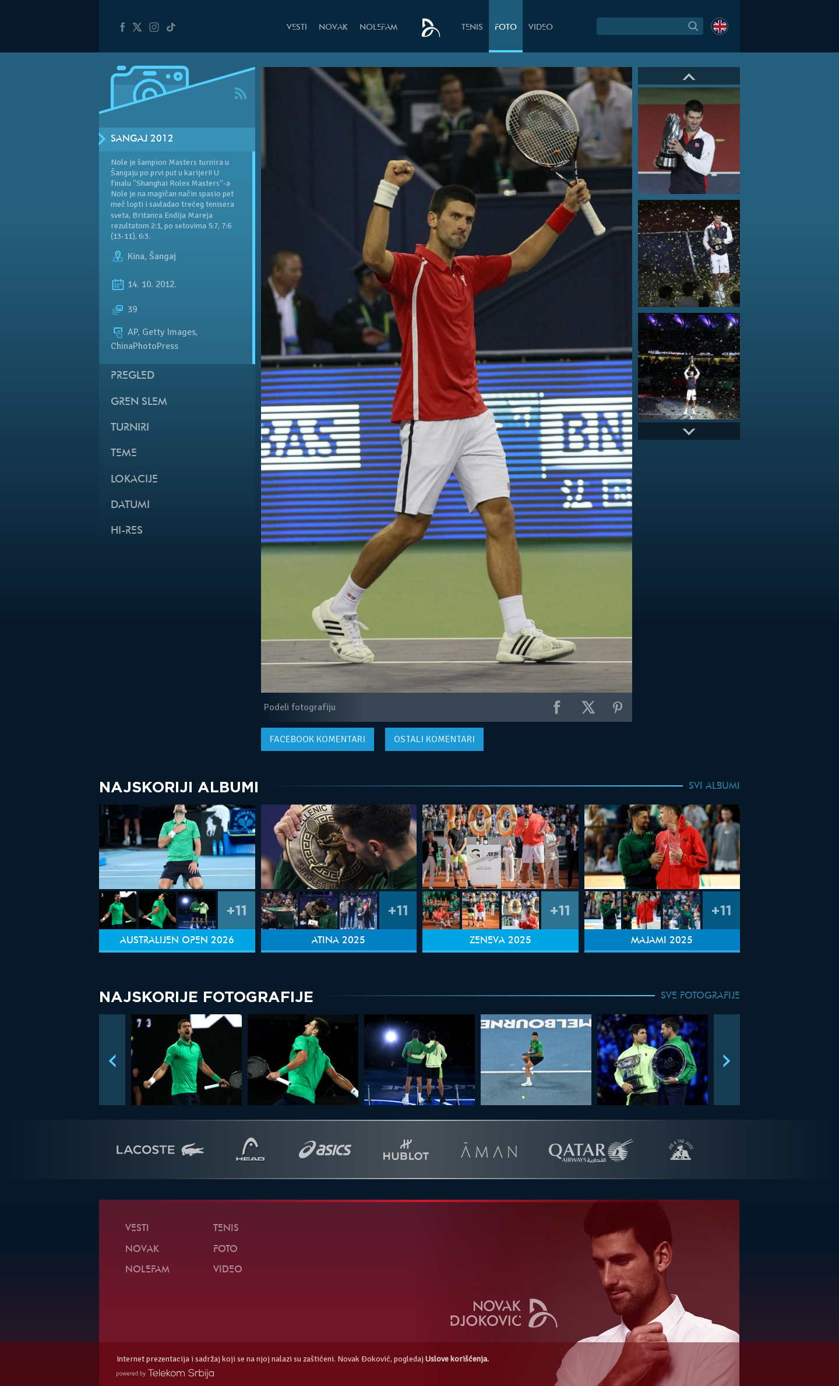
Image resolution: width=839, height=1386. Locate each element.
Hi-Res (127, 531)
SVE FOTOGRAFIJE (700, 996)
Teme (124, 453)
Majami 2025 (662, 941)
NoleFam (378, 27)
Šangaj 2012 (142, 139)
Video (540, 27)
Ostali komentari (434, 739)
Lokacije (134, 479)
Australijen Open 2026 (177, 941)
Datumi (130, 505)
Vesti (297, 27)
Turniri (130, 427)
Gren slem (139, 402)
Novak (333, 27)
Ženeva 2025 (500, 941)
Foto (506, 27)
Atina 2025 (338, 941)
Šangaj (162, 256)
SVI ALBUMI (714, 786)
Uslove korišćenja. (457, 1359)
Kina (136, 256)
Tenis (472, 27)
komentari (317, 739)
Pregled (132, 376)
